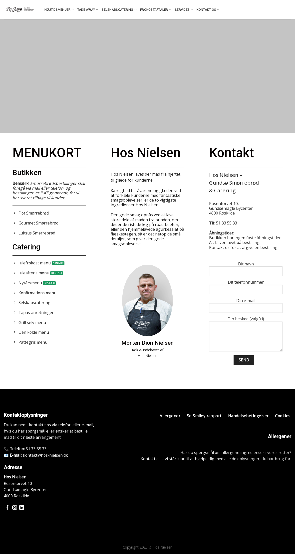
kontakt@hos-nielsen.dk (45, 455)
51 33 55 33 (36, 448)
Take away (87, 9)
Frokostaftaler (155, 9)
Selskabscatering (119, 9)
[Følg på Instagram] (14, 508)
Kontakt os (208, 9)
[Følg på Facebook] (7, 508)
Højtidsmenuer (59, 9)
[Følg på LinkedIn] (21, 508)
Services (184, 9)
